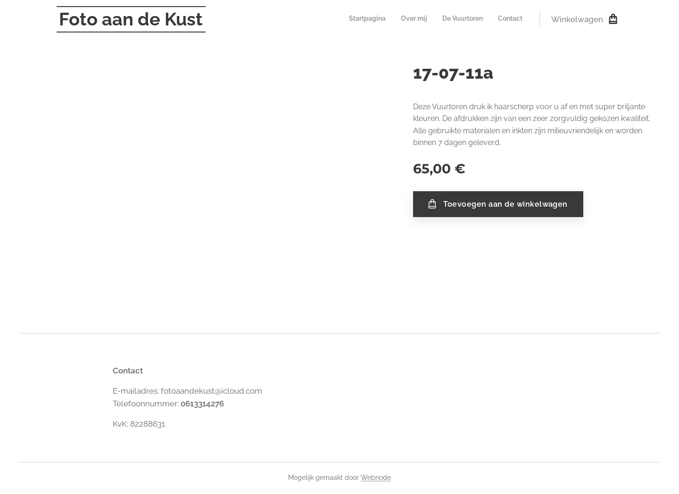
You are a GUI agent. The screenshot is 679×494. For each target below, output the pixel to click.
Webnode (376, 477)
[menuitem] (480, 19)
